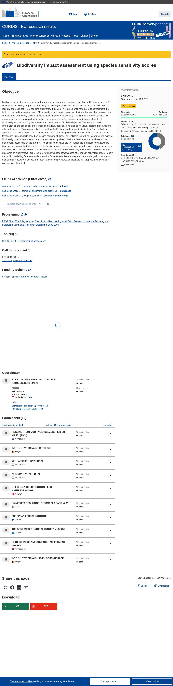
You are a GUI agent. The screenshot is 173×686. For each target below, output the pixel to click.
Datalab (84, 36)
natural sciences (10, 186)
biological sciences (31, 196)
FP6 (35, 43)
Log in (74, 14)
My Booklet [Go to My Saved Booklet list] (161, 586)
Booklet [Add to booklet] (143, 585)
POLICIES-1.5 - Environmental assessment (24, 241)
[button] (90, 14)
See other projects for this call (17, 260)
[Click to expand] (110, 433)
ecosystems (61, 196)
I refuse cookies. (152, 681)
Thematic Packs (20, 36)
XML (18, 606)
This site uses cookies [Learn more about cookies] (21, 681)
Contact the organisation (24, 406)
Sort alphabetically (12, 425)
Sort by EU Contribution (57, 425)
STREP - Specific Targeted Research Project (24, 277)
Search (94, 36)
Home (6, 36)
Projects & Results (39, 36)
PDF (46, 606)
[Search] (165, 14)
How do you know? (58, 2)
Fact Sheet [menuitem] (9, 77)
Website (43, 406)
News (75, 36)
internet (64, 186)
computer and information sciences (39, 186)
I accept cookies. (109, 681)
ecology (48, 196)
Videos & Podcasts (60, 36)
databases (65, 191)
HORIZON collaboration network (27, 409)
